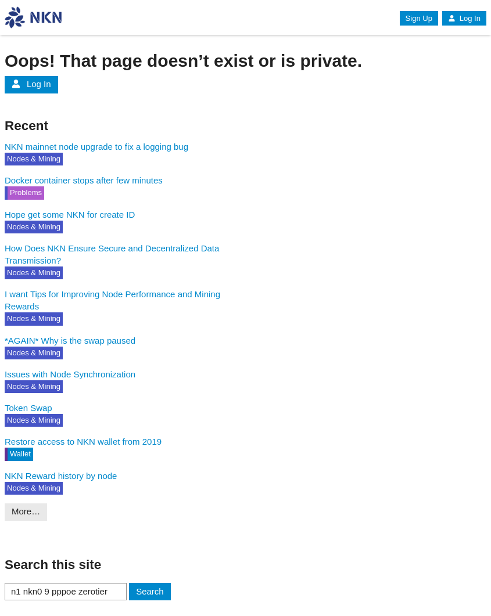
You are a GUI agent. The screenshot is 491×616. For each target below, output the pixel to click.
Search (150, 591)
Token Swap (28, 408)
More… (26, 511)
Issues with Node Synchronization (70, 374)
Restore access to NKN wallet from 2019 (83, 441)
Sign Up (419, 18)
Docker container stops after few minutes (84, 180)
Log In (464, 18)
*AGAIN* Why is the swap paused (70, 340)
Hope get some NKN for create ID (70, 214)
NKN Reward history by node (61, 476)
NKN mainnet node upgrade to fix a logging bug (96, 147)
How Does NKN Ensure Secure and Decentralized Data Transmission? (112, 254)
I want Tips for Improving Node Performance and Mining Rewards (112, 300)
